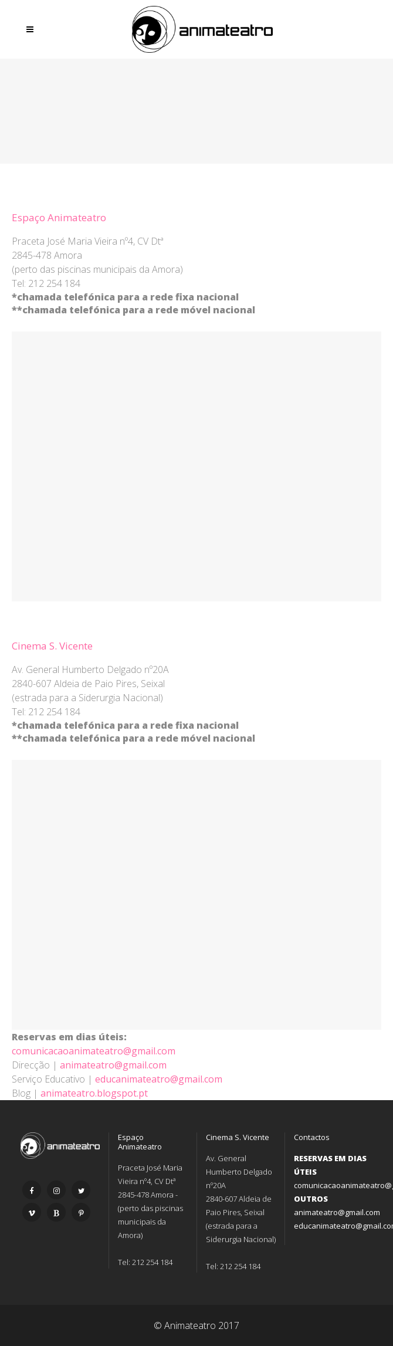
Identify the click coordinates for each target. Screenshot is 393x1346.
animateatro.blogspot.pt (94, 1093)
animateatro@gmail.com (113, 1064)
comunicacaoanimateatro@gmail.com (93, 1050)
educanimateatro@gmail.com (158, 1079)
